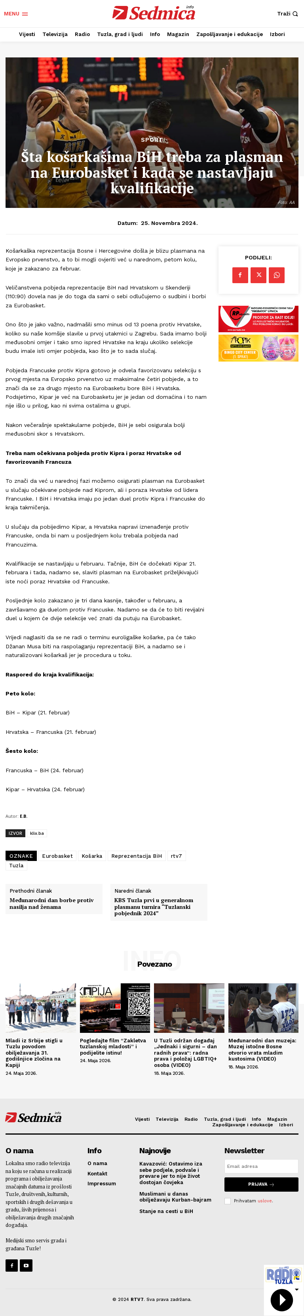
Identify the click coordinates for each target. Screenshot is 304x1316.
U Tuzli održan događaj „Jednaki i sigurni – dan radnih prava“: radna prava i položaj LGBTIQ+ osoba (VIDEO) (185, 1053)
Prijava (261, 1184)
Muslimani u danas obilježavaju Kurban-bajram (175, 1197)
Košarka (92, 856)
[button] (288, 13)
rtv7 (176, 856)
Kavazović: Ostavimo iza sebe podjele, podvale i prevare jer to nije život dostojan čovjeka (170, 1173)
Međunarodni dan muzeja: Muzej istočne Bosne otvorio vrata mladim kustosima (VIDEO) (262, 1050)
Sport (152, 140)
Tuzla (16, 865)
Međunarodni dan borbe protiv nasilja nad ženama (52, 903)
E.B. (23, 816)
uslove (265, 1200)
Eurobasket (57, 856)
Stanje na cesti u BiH (166, 1211)
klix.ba (37, 833)
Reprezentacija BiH (136, 856)
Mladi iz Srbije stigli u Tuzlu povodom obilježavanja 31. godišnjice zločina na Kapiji (34, 1053)
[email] (261, 1166)
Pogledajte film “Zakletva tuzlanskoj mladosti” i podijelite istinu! (113, 1047)
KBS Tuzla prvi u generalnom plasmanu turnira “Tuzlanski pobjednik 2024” (153, 907)
